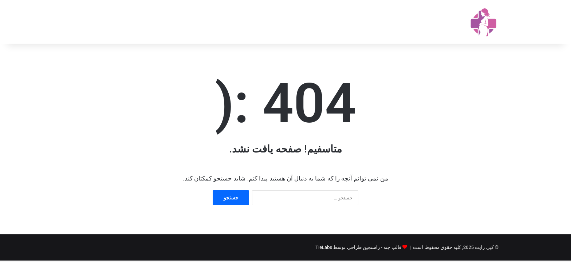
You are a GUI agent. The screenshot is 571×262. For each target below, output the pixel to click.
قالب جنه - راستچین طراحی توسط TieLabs (358, 247)
